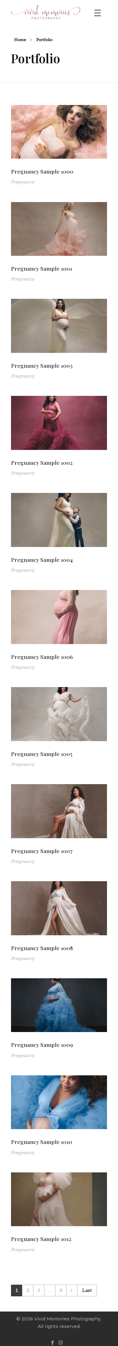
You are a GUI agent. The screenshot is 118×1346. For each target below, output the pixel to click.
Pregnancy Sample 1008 (42, 947)
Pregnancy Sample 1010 (41, 1141)
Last (87, 1290)
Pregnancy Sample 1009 (42, 1044)
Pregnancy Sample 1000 (42, 171)
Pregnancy (22, 182)
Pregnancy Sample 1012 (41, 1238)
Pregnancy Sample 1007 (41, 850)
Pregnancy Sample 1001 (41, 268)
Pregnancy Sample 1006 (42, 656)
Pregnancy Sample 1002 (42, 462)
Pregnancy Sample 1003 (42, 365)
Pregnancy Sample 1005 (41, 753)
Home (20, 39)
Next (71, 1290)
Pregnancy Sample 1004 (42, 559)
